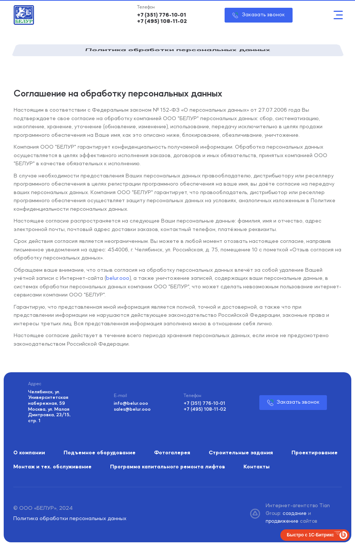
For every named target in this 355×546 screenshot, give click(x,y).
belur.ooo (117, 278)
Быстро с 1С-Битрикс (310, 534)
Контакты (256, 467)
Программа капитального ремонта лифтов (167, 467)
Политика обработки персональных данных (69, 519)
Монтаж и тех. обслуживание (52, 467)
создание (295, 513)
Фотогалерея (172, 453)
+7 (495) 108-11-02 (162, 21)
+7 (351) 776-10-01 (161, 15)
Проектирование (314, 453)
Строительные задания (241, 453)
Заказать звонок (263, 15)
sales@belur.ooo (132, 409)
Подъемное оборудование (100, 453)
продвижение (283, 521)
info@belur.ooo (131, 403)
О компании (29, 453)
